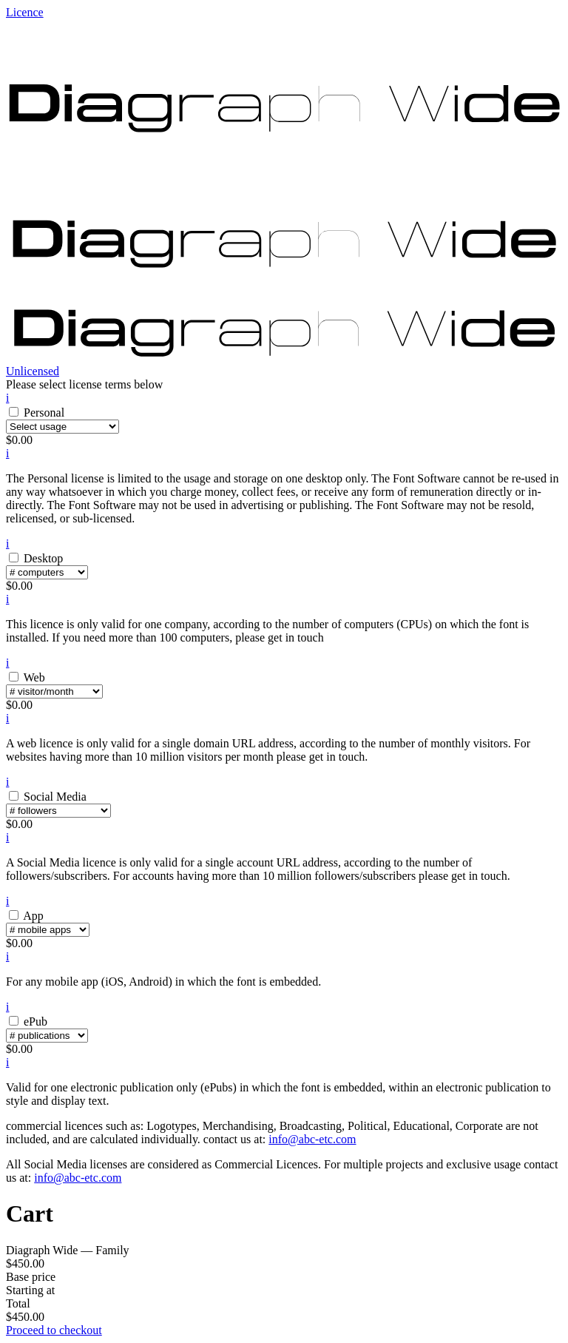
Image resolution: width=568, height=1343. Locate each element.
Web (34, 677)
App (33, 915)
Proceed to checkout (54, 1330)
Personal (44, 412)
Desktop (43, 558)
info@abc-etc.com (312, 1139)
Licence (25, 12)
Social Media (55, 796)
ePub (35, 1021)
